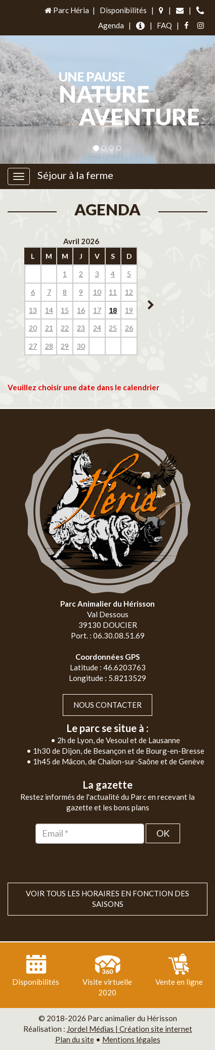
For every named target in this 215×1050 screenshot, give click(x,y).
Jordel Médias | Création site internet (129, 1028)
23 (81, 328)
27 (33, 346)
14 (49, 310)
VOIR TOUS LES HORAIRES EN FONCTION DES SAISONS (107, 898)
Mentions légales (131, 1039)
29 (65, 346)
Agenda (111, 25)
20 (33, 328)
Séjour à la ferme (75, 175)
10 (97, 292)
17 (97, 310)
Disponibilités (123, 10)
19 (129, 310)
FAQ (164, 25)
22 (65, 328)
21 (49, 328)
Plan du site (74, 1039)
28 (49, 346)
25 (113, 328)
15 (65, 310)
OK (162, 833)
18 (113, 310)
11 (113, 292)
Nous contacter (107, 704)
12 (129, 292)
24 (97, 328)
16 (81, 310)
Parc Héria (66, 10)
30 (81, 346)
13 (33, 310)
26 (129, 328)
